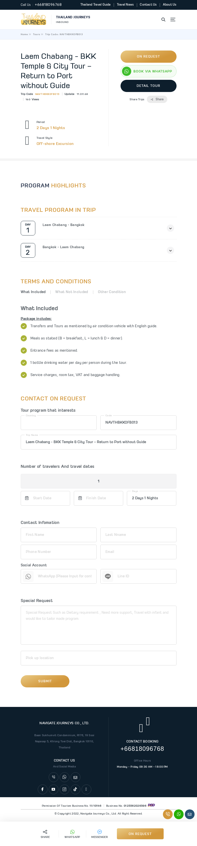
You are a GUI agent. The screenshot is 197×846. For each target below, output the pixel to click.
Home (24, 34)
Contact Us (148, 5)
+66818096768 (48, 5)
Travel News (124, 5)
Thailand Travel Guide (94, 5)
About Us (169, 5)
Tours (36, 34)
